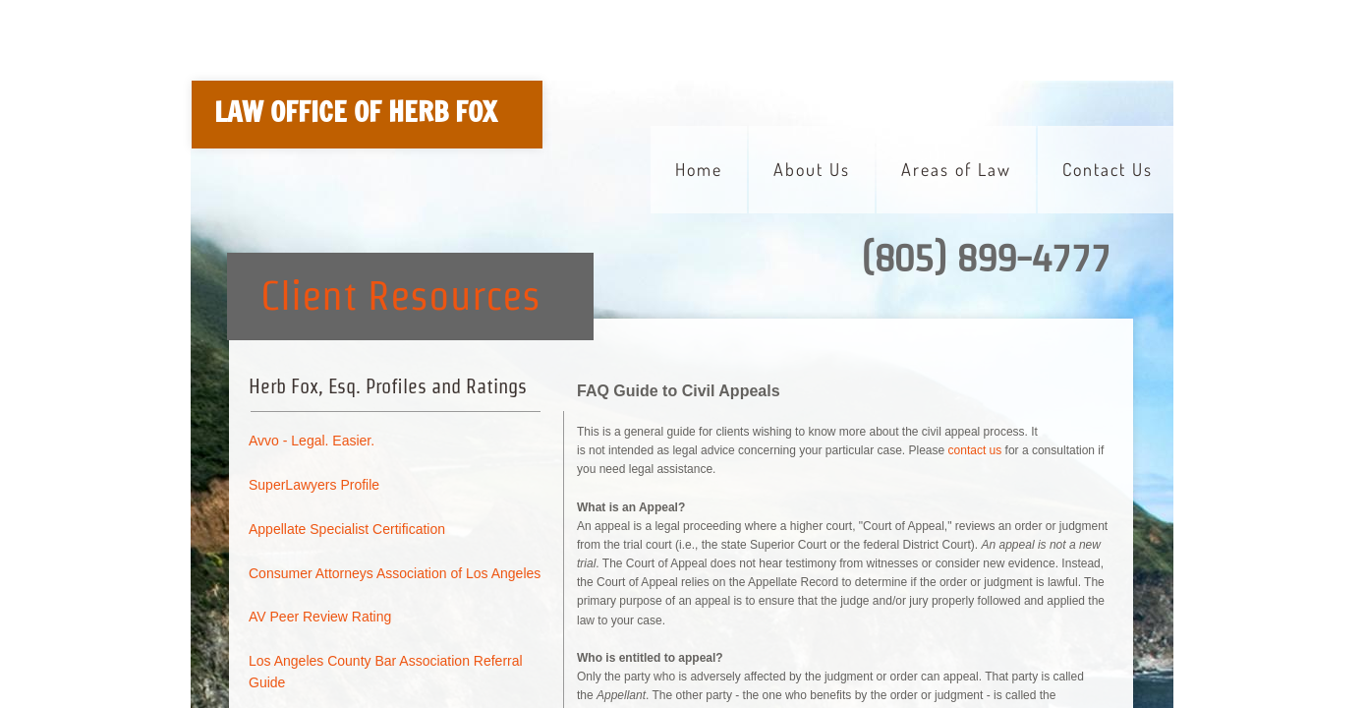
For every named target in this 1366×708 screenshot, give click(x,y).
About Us (811, 169)
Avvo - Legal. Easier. (311, 440)
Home (698, 169)
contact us (975, 450)
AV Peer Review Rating (320, 616)
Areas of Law (956, 169)
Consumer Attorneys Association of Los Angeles (395, 573)
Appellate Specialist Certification (347, 529)
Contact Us (1107, 169)
